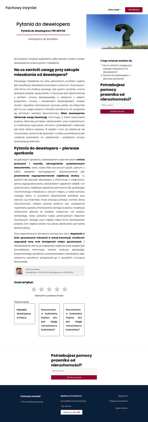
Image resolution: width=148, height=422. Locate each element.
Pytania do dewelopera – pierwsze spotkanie (117, 77)
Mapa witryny (122, 408)
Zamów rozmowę (117, 111)
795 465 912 (66, 406)
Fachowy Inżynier (21, 7)
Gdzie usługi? (114, 10)
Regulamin (123, 396)
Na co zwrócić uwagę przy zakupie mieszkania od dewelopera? (117, 69)
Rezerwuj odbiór (71, 412)
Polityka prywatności (118, 401)
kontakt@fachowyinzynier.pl (73, 401)
